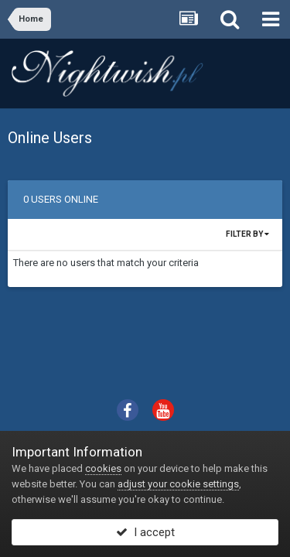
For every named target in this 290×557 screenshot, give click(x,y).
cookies (103, 468)
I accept (145, 532)
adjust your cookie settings (178, 484)
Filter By (247, 234)
